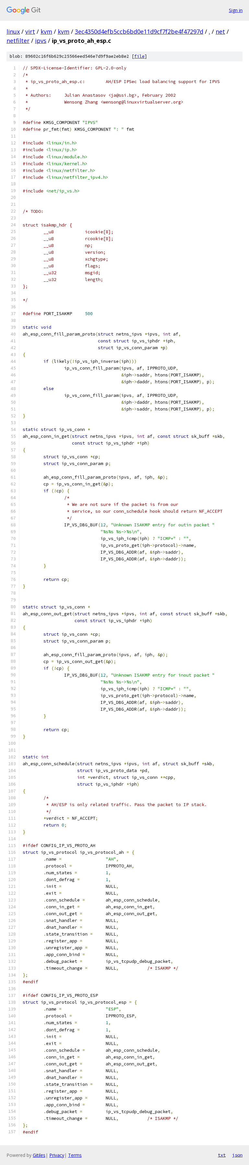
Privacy (56, 1155)
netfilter (18, 40)
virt (30, 31)
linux (13, 31)
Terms (75, 1155)
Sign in (236, 10)
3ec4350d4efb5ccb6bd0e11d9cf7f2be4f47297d (139, 31)
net (220, 31)
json (237, 1155)
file (139, 56)
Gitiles (39, 1155)
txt (222, 1155)
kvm (46, 31)
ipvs (40, 40)
